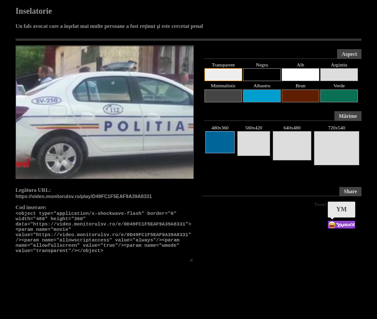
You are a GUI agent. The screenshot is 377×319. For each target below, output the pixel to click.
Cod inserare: (31, 207)
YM (341, 209)
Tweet (320, 204)
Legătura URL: (33, 190)
